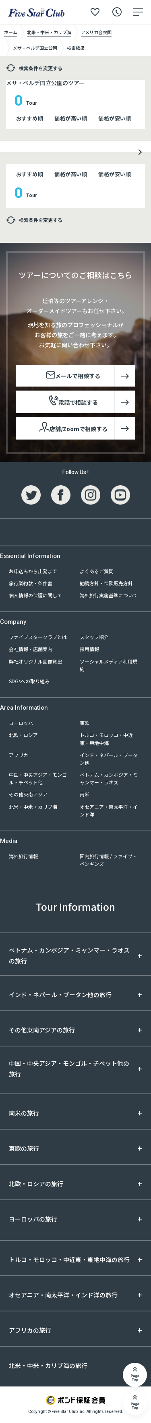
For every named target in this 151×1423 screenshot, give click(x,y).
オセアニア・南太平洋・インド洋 (109, 810)
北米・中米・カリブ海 (33, 806)
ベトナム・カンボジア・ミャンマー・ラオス (109, 778)
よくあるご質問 (97, 571)
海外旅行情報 (23, 856)
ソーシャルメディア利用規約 (108, 665)
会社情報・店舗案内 (30, 648)
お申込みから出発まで (33, 571)
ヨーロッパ (21, 722)
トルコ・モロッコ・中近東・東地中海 (106, 738)
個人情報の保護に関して (35, 595)
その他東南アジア (28, 794)
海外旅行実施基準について (109, 595)
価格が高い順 (70, 118)
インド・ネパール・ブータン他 (109, 758)
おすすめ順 (29, 118)
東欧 (84, 722)
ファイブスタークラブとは (38, 636)
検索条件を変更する (34, 67)
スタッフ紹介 (94, 636)
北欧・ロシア (23, 734)
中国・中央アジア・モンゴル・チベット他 (38, 778)
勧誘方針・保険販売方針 (106, 583)
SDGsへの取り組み (29, 681)
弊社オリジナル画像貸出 (35, 661)
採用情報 (89, 648)
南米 (84, 794)
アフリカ (18, 754)
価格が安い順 (114, 118)
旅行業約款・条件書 (30, 583)
